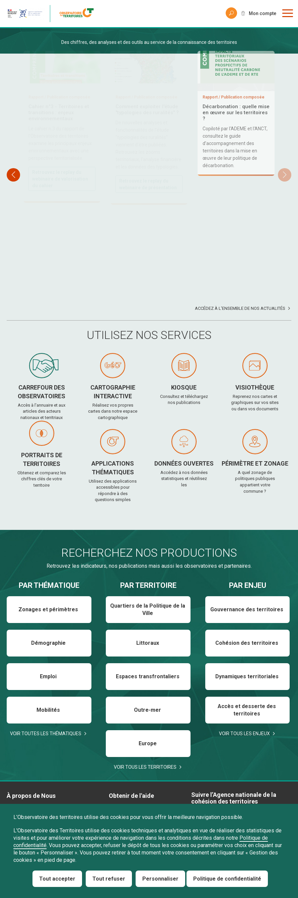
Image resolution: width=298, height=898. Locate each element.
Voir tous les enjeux (244, 733)
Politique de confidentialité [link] (227, 879)
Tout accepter (57, 879)
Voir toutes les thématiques (45, 733)
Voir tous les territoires (145, 767)
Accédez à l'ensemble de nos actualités (240, 308)
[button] (284, 175)
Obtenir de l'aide (131, 795)
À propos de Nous (31, 795)
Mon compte (262, 13)
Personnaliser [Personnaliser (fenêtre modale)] (160, 879)
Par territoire (148, 585)
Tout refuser (108, 879)
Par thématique (49, 585)
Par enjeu (247, 585)
